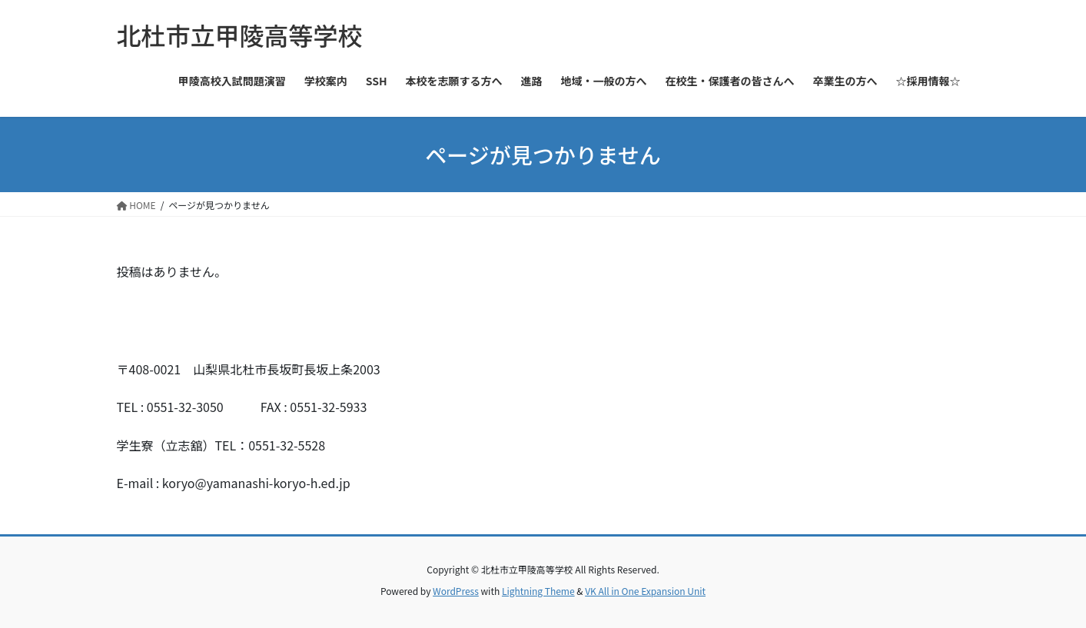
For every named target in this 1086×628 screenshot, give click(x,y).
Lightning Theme (538, 590)
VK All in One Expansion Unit (645, 590)
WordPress (456, 590)
